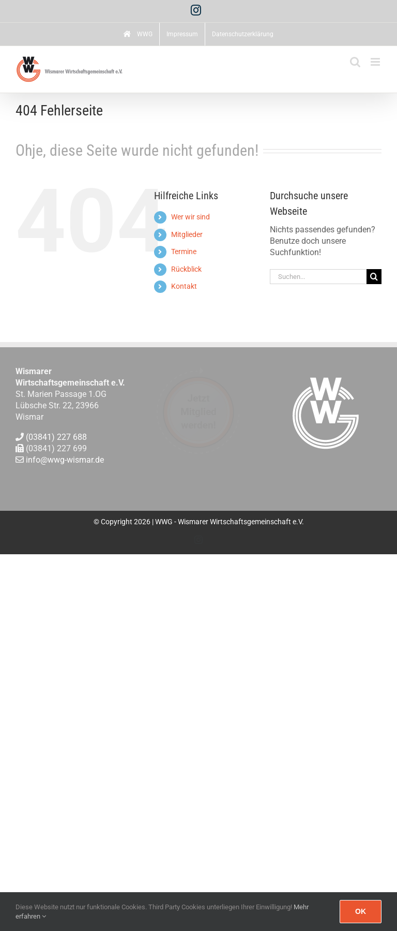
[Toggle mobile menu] (376, 61)
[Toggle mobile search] (355, 61)
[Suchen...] (318, 276)
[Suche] (374, 276)
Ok (360, 911)
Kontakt (184, 286)
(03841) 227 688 (56, 437)
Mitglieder (187, 234)
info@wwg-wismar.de (65, 460)
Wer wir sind (190, 217)
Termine (183, 251)
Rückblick (186, 269)
